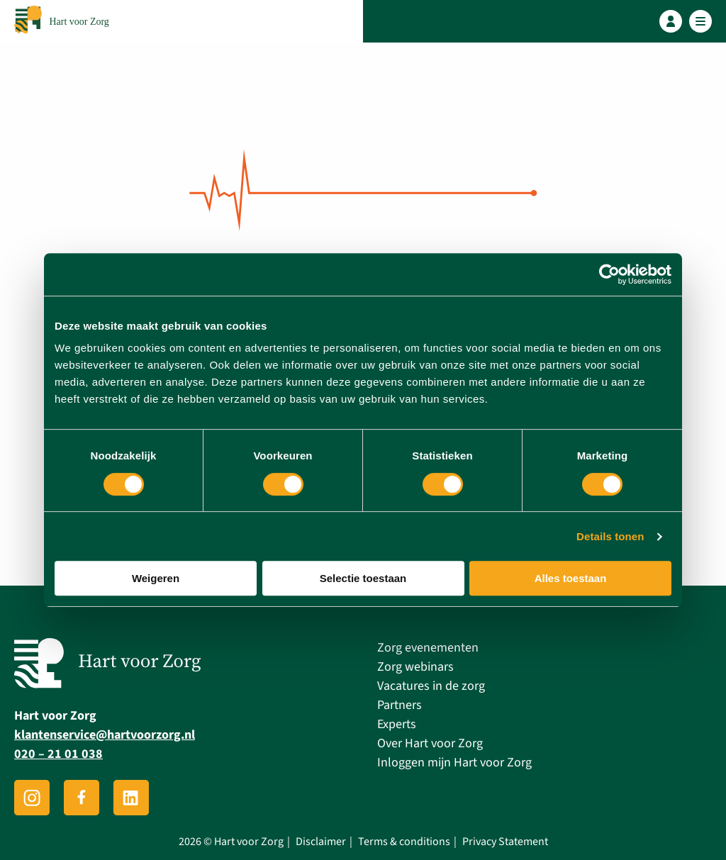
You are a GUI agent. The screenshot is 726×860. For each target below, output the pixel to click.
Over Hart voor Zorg (430, 743)
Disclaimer (321, 841)
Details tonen (610, 536)
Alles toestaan (571, 578)
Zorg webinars (415, 667)
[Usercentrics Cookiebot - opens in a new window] (609, 274)
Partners (399, 705)
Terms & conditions (404, 841)
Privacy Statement (505, 841)
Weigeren (155, 578)
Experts (396, 724)
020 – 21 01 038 (58, 754)
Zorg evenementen (428, 648)
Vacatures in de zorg (431, 686)
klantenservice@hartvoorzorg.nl (104, 735)
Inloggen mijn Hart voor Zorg (454, 762)
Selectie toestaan (363, 578)
